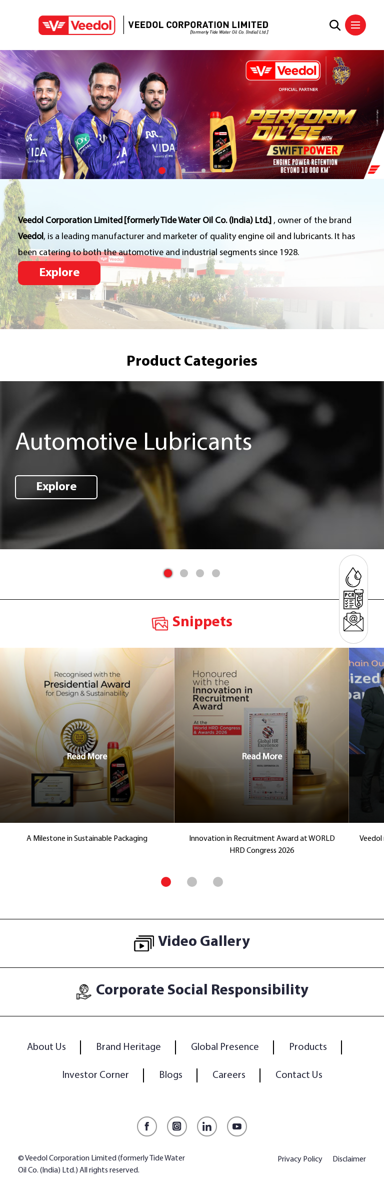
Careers (229, 1075)
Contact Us (299, 1075)
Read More (87, 757)
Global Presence (225, 1047)
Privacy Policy (300, 1159)
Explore (59, 273)
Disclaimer (349, 1159)
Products (308, 1047)
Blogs (170, 1075)
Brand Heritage (128, 1047)
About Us (46, 1047)
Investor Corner (95, 1075)
